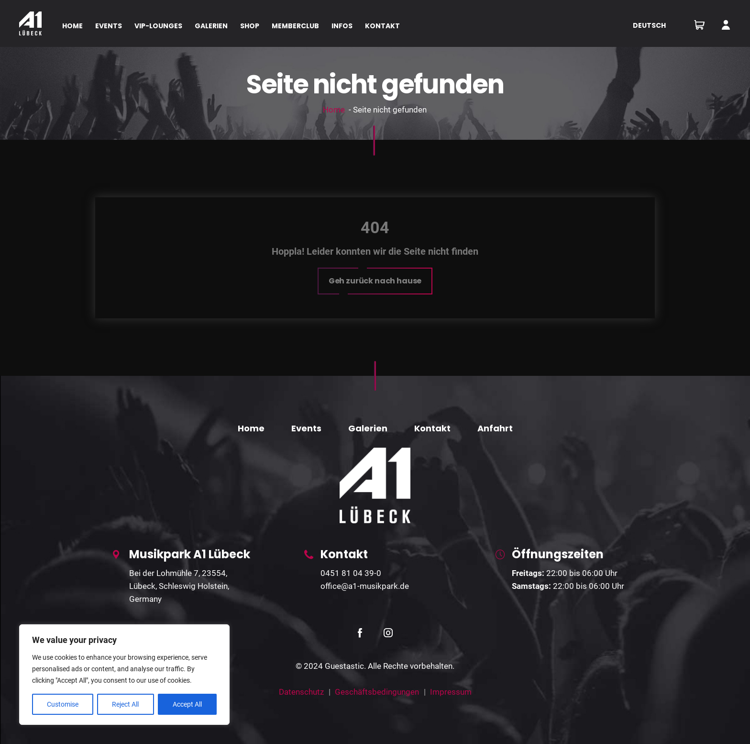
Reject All (125, 704)
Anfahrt (495, 428)
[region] (124, 674)
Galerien (367, 428)
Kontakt (432, 428)
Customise (62, 704)
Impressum (451, 692)
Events (306, 428)
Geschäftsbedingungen (377, 692)
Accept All (187, 704)
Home (334, 109)
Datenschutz (301, 692)
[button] (375, 281)
